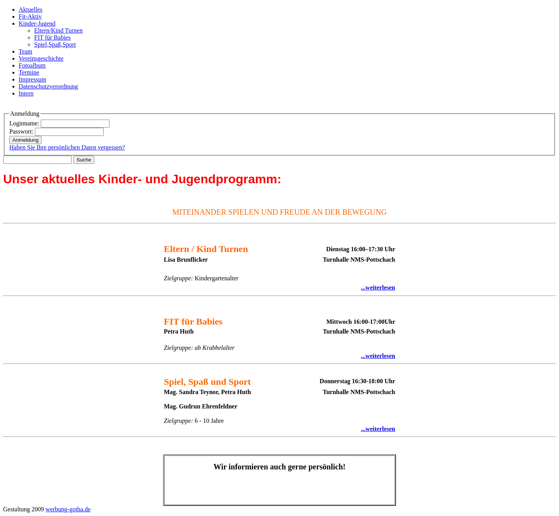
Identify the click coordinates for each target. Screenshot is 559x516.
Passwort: (21, 131)
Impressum (32, 79)
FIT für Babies (52, 37)
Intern (26, 93)
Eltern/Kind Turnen (58, 30)
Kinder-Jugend (37, 23)
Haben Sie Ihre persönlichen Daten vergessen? (67, 147)
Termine (29, 72)
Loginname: (24, 123)
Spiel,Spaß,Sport (55, 44)
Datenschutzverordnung (48, 86)
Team (25, 51)
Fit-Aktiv (30, 16)
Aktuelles (30, 9)
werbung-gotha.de (67, 509)
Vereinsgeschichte (41, 58)
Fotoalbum (32, 65)
